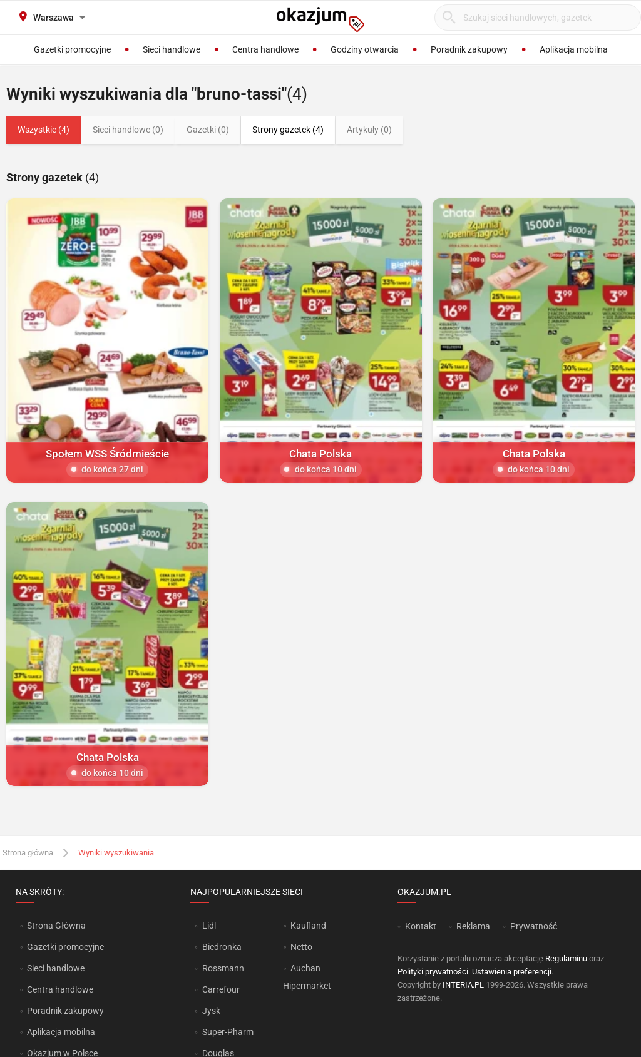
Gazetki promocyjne (65, 947)
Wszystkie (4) (43, 130)
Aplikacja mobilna (61, 1032)
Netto (301, 947)
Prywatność (533, 926)
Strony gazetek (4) (288, 130)
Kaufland (308, 926)
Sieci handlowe (56, 968)
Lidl (209, 926)
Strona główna (28, 852)
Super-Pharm (228, 1032)
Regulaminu (566, 958)
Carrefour (221, 989)
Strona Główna (56, 926)
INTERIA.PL (463, 984)
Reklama (473, 926)
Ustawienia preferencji (511, 971)
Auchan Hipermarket (307, 977)
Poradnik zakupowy (65, 1011)
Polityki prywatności (432, 971)
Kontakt (420, 926)
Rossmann (223, 968)
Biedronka (222, 947)
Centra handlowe (60, 989)
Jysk (211, 1011)
